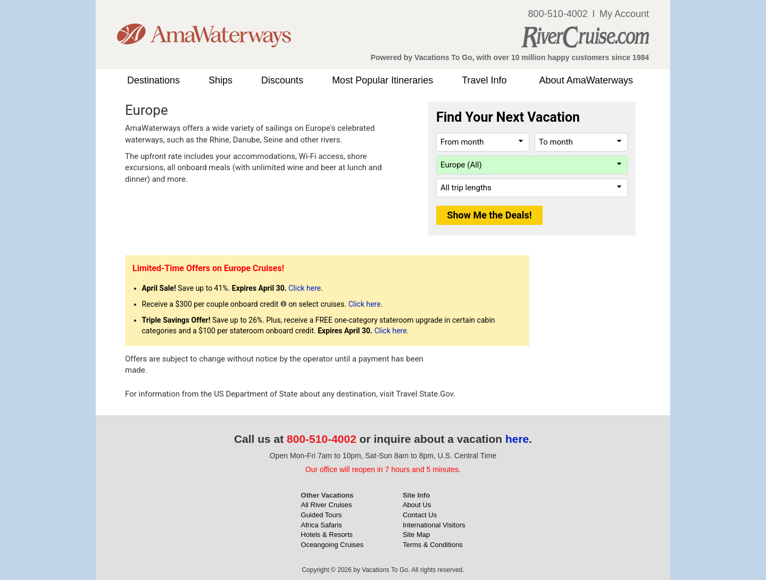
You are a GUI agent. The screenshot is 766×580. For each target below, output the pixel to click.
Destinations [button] (153, 80)
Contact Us (420, 515)
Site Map (416, 535)
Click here (304, 288)
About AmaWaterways (586, 80)
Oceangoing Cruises (332, 545)
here (517, 439)
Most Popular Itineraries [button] (382, 80)
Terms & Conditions (433, 545)
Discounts (282, 80)
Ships (220, 80)
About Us (417, 505)
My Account (624, 14)
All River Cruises (326, 505)
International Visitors (434, 525)
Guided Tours (321, 515)
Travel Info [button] (484, 80)
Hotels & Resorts (327, 535)
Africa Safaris (321, 525)
